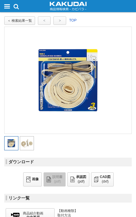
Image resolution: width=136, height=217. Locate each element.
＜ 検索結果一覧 (19, 21)
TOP (73, 20)
